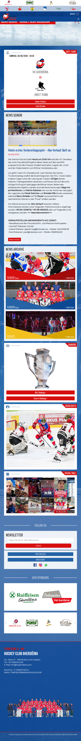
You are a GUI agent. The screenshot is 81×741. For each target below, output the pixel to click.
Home (11, 735)
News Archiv (14, 239)
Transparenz (18, 735)
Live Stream (40, 106)
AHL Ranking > (40, 392)
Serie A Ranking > (40, 398)
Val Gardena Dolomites (54, 735)
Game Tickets (40, 101)
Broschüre (40, 559)
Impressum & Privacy (31, 735)
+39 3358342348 (15, 662)
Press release (40, 554)
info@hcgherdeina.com (21, 664)
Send (38, 545)
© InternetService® (70, 735)
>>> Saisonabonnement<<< (40, 212)
